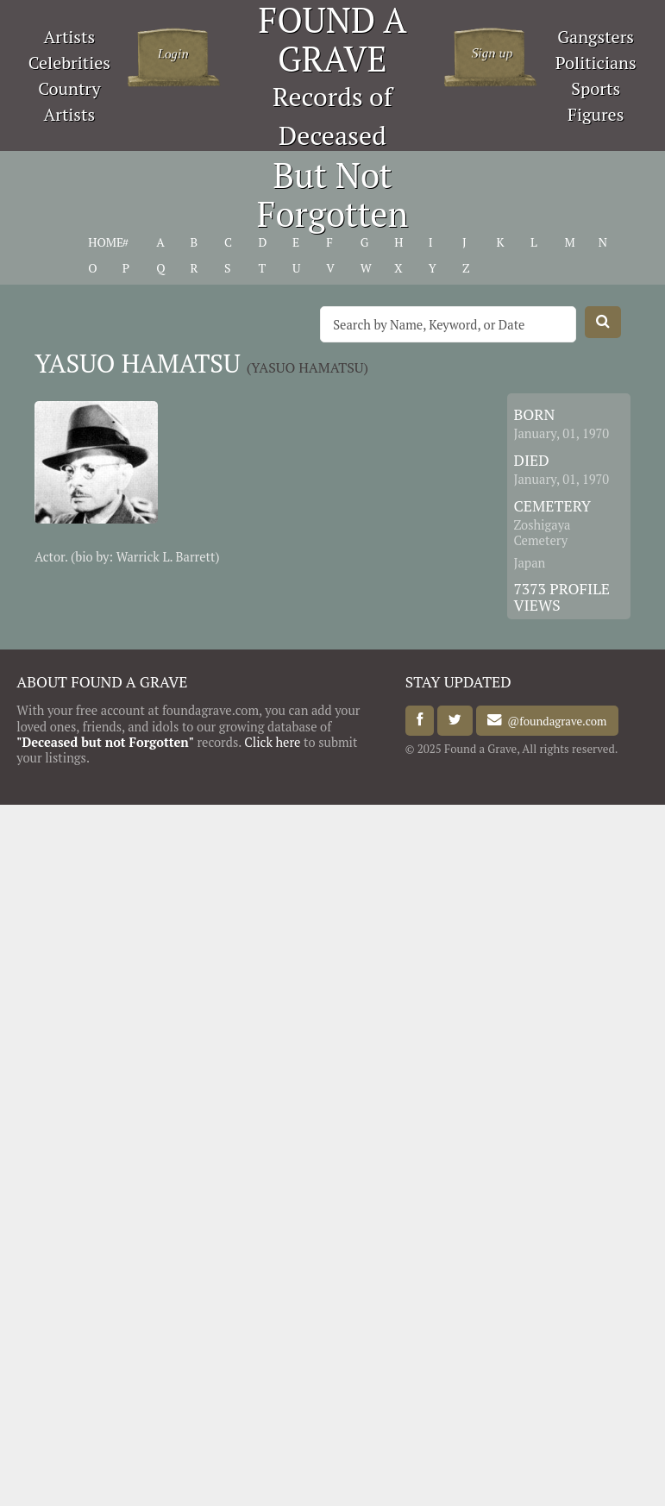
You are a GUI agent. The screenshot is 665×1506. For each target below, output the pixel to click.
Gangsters (595, 36)
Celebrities (69, 62)
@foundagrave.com (554, 720)
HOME (105, 242)
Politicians (596, 62)
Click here (272, 742)
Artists (70, 36)
